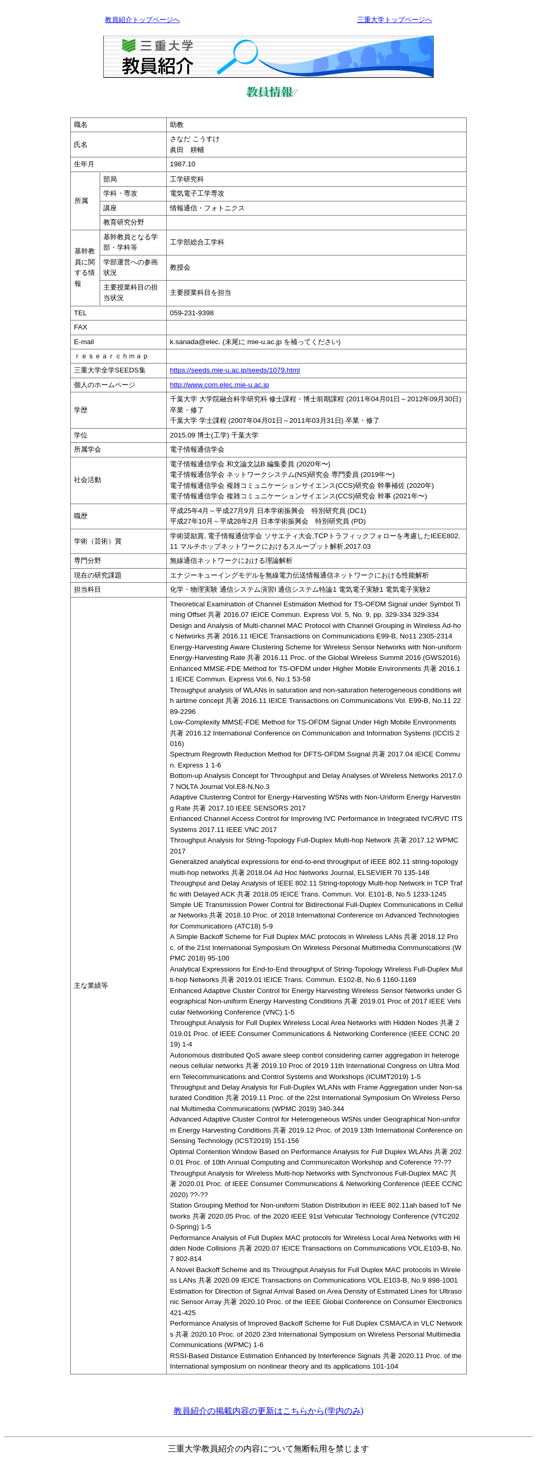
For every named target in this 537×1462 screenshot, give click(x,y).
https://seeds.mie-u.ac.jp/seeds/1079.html (235, 370)
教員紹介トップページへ (142, 20)
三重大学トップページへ (394, 20)
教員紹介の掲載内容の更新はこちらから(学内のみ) (269, 1410)
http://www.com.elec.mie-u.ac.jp (219, 385)
